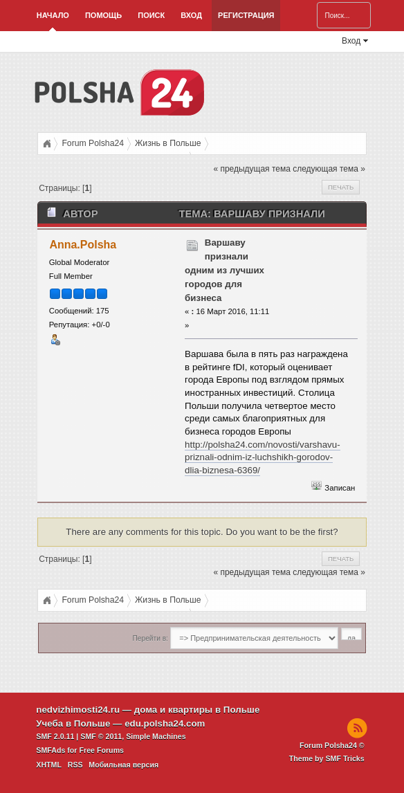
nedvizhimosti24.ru (78, 709)
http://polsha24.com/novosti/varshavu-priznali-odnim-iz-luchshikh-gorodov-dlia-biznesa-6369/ (262, 457)
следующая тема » (329, 169)
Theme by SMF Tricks (327, 758)
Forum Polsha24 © (332, 745)
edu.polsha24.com (165, 723)
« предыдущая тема (251, 169)
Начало (53, 15)
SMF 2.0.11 (55, 736)
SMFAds (50, 750)
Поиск (151, 15)
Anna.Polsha (82, 244)
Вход (191, 15)
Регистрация (246, 15)
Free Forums (101, 750)
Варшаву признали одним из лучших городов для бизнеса (224, 270)
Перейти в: (150, 638)
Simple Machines (155, 736)
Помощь (103, 15)
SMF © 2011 (101, 736)
